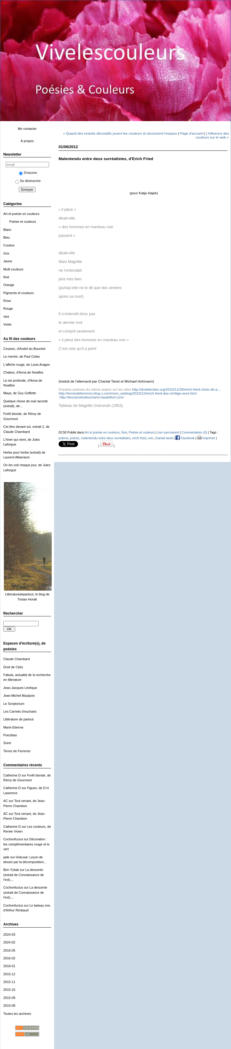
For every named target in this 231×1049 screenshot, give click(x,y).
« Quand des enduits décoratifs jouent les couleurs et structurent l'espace (120, 133)
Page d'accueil (191, 133)
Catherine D (12, 775)
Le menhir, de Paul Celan (21, 356)
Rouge (8, 308)
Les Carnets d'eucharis (19, 711)
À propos (27, 141)
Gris (6, 253)
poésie (74, 438)
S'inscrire (28, 172)
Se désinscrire (28, 181)
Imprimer (206, 438)
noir (150, 438)
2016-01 (9, 966)
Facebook (185, 438)
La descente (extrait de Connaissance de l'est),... (23, 874)
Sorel (7, 743)
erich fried (139, 438)
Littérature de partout (18, 719)
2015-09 (9, 998)
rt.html (128, 393)
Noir (6, 277)
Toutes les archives (17, 1013)
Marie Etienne (13, 727)
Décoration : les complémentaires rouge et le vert (26, 844)
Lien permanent (168, 432)
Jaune (7, 261)
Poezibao (10, 735)
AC (5, 801)
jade (6, 857)
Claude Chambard (16, 659)
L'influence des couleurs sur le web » (212, 135)
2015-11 (9, 982)
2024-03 (9, 934)
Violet (7, 324)
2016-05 (9, 950)
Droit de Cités (13, 667)
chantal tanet (164, 438)
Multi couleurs (13, 269)
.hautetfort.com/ (91, 397)
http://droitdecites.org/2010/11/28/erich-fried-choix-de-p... (176, 389)
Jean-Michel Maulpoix (19, 695)
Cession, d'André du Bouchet (24, 348)
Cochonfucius (13, 839)
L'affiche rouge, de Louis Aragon (26, 364)
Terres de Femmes (16, 751)
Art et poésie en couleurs (21, 214)
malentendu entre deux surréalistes (105, 438)
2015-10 (9, 989)
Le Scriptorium (13, 703)
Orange (8, 285)
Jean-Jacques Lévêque (20, 688)
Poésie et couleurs (22, 221)
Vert (6, 316)
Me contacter (27, 128)
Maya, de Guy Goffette (19, 393)
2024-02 (9, 942)
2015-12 (9, 974)
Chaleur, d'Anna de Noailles (23, 372)
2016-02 (9, 958)
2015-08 (9, 1005)
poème (63, 438)
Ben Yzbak (11, 870)
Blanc (7, 229)
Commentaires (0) (194, 432)
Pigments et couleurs (18, 293)
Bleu (6, 237)
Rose (7, 300)
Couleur (9, 245)
